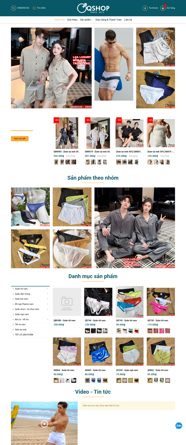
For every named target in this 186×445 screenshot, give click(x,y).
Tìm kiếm (39, 8)
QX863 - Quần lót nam (95, 370)
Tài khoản (150, 8)
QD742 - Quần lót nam (157, 320)
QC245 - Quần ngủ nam (127, 370)
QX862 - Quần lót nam (157, 370)
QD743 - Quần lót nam (126, 320)
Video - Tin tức (93, 392)
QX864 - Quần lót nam (64, 370)
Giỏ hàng (167, 8)
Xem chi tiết (19, 138)
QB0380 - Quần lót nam (64, 320)
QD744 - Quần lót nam (95, 320)
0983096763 (20, 8)
